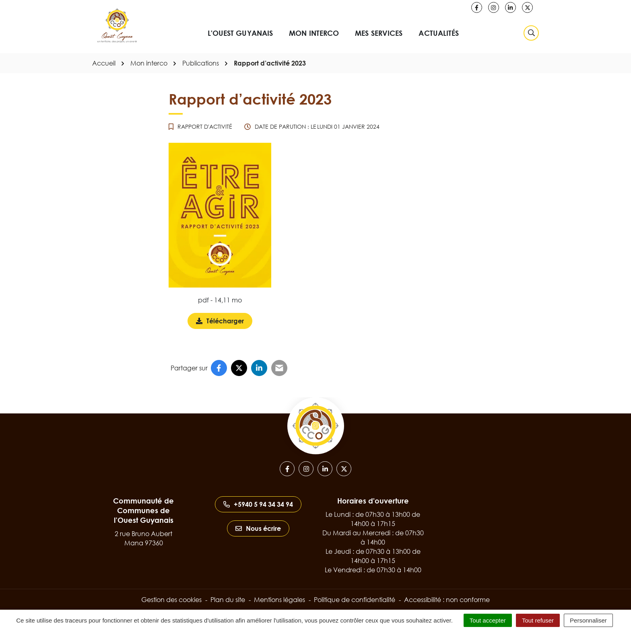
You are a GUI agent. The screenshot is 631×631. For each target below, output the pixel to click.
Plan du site (227, 600)
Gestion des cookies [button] (171, 600)
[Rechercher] (531, 33)
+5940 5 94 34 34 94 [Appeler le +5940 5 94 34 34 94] (258, 504)
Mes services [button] (378, 33)
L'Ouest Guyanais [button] (240, 33)
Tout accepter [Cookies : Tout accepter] (488, 620)
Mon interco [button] (314, 33)
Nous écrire (258, 528)
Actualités (439, 33)
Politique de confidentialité (354, 600)
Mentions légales (279, 600)
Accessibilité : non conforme (447, 600)
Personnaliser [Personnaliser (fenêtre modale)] (588, 620)
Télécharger (224, 323)
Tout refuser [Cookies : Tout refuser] (538, 620)
